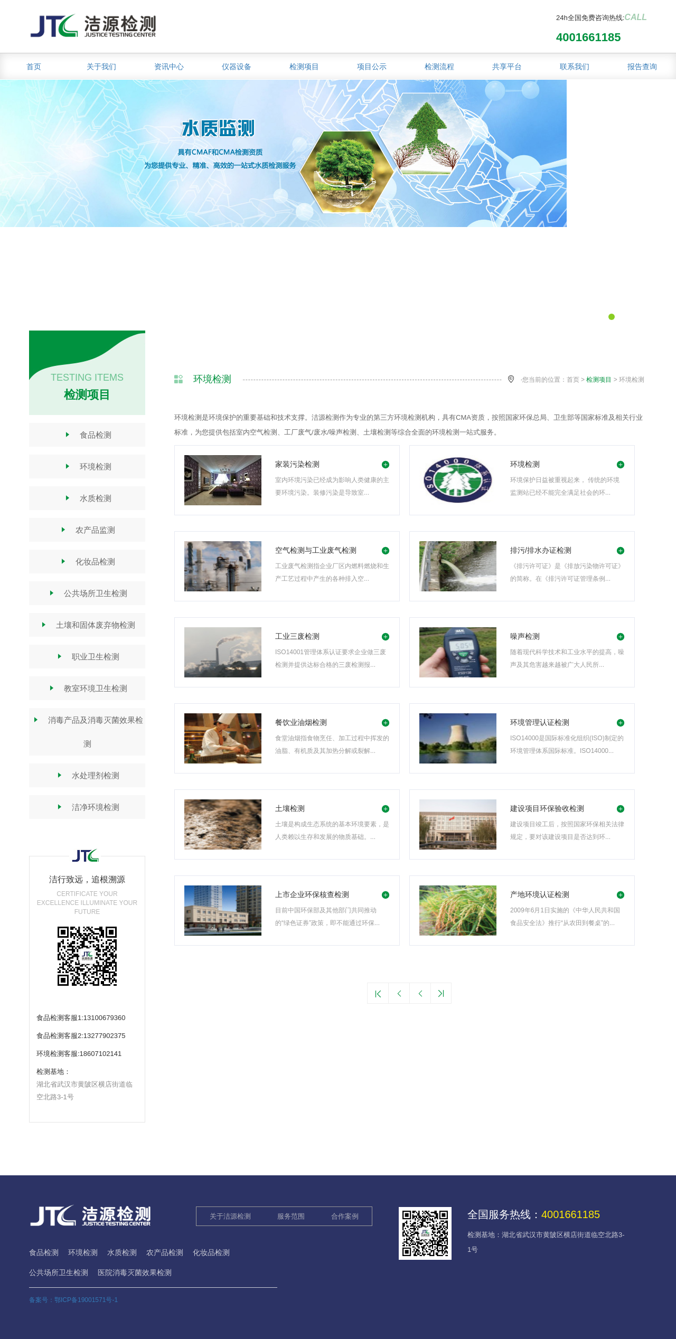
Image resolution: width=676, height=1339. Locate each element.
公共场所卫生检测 (87, 593)
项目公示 (372, 66)
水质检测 (87, 498)
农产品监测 (87, 529)
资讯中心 (169, 66)
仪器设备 (236, 66)
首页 (33, 66)
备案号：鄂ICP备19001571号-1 (73, 1300)
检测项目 (304, 66)
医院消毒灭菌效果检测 (135, 1272)
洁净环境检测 (87, 807)
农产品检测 (164, 1252)
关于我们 (101, 66)
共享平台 (507, 66)
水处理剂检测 (87, 775)
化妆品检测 (87, 561)
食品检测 (87, 434)
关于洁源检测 (230, 1216)
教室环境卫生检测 (87, 688)
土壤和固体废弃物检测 (87, 624)
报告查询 (642, 66)
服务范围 (291, 1216)
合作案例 (345, 1216)
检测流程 (439, 66)
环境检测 (87, 466)
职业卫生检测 (87, 656)
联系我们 (574, 66)
